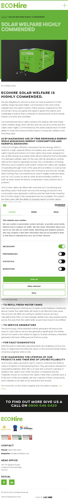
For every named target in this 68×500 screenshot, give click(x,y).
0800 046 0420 (43, 405)
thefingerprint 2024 (14, 497)
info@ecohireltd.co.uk (20, 453)
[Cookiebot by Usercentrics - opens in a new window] (54, 205)
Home (4, 17)
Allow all (34, 279)
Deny (34, 293)
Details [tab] (34, 212)
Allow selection (34, 286)
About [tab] (56, 212)
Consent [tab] (12, 212)
